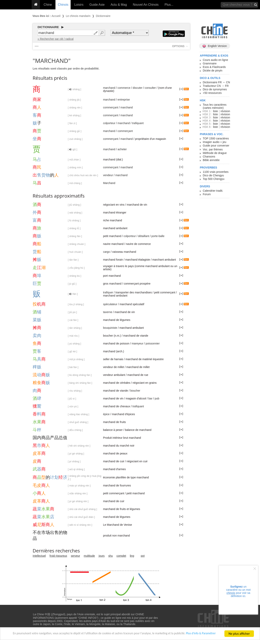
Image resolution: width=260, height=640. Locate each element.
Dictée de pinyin (212, 70)
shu (110, 555)
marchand (109, 87)
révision (225, 111)
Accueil (56, 15)
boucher (135, 390)
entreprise (124, 99)
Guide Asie (97, 4)
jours (102, 555)
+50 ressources (212, 92)
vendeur (108, 175)
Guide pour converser (216, 145)
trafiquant (138, 123)
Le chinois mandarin (78, 15)
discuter (137, 87)
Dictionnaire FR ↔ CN (216, 82)
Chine (48, 4)
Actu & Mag (119, 4)
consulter (150, 87)
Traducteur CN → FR (216, 85)
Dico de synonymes (215, 89)
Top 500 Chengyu (213, 178)
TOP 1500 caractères (216, 138)
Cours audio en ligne (215, 59)
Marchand (109, 183)
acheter (122, 149)
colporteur (109, 123)
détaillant (143, 236)
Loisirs (78, 4)
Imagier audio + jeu (214, 142)
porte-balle (157, 236)
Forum (207, 194)
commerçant (110, 107)
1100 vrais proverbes (216, 171)
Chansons (209, 156)
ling (132, 555)
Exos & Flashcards (214, 67)
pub (157, 398)
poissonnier (153, 343)
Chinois (63, 4)
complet (121, 555)
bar (150, 398)
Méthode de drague (215, 153)
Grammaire (210, 63)
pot (143, 555)
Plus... (169, 4)
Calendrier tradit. (213, 190)
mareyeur (137, 343)
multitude (89, 555)
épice (106, 414)
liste (215, 111)
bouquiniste (110, 327)
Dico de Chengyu (213, 175)
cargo (106, 251)
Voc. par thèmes (213, 149)
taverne (107, 312)
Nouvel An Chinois (146, 4)
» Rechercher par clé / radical (56, 38)
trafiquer (108, 292)
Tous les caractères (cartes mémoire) (215, 106)
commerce (124, 87)
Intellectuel (39, 555)
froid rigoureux (58, 555)
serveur (75, 555)
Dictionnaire (103, 15)
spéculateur (110, 304)
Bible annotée (211, 160)
